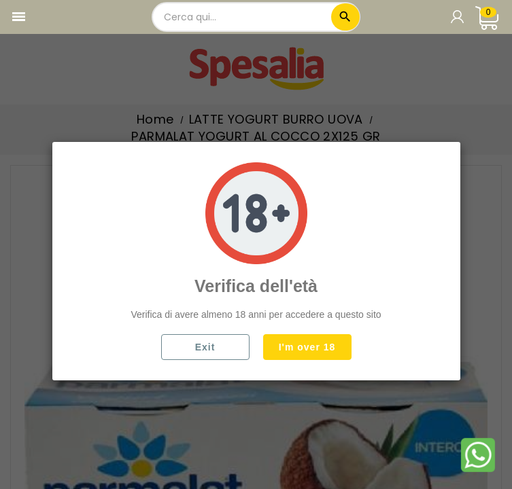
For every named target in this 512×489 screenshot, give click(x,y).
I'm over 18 (307, 347)
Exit (205, 347)
